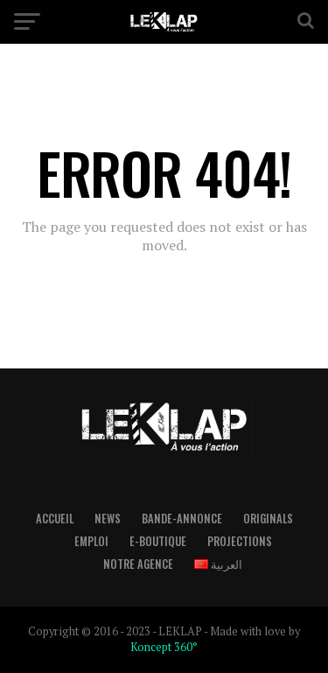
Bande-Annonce (182, 518)
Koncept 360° (164, 647)
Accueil (54, 518)
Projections (239, 541)
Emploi (91, 541)
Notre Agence (138, 564)
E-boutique (157, 541)
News (107, 518)
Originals (268, 518)
